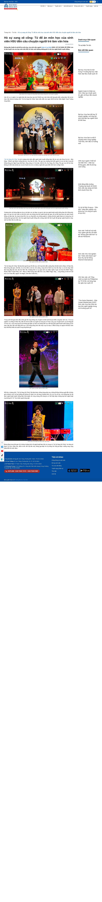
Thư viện (54, 471)
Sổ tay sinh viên (79, 6)
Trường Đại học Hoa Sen (21, 479)
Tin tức (14, 32)
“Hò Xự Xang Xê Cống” (11, 159)
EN (94, 2)
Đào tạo (50, 6)
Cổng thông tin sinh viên (81, 1)
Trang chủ (7, 32)
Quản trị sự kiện (46, 47)
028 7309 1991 (33, 471)
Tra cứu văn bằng (56, 465)
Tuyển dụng (89, 6)
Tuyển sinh (58, 6)
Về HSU (43, 6)
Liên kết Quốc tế (68, 6)
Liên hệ (96, 6)
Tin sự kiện (82, 45)
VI (90, 2)
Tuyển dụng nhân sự (57, 468)
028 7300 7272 (20, 471)
